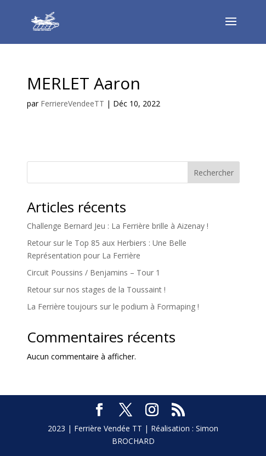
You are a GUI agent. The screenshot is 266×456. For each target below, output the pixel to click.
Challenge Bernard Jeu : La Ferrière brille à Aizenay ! (117, 226)
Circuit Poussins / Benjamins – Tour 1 (93, 272)
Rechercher (214, 172)
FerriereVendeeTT (72, 103)
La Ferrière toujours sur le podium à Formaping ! (113, 306)
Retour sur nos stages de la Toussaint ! (96, 289)
